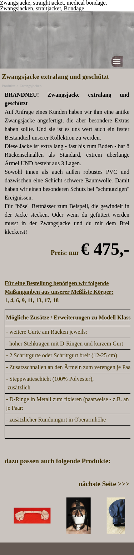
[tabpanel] (67, 198)
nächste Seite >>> (104, 484)
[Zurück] (8, 516)
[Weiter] (126, 516)
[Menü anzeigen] (117, 61)
